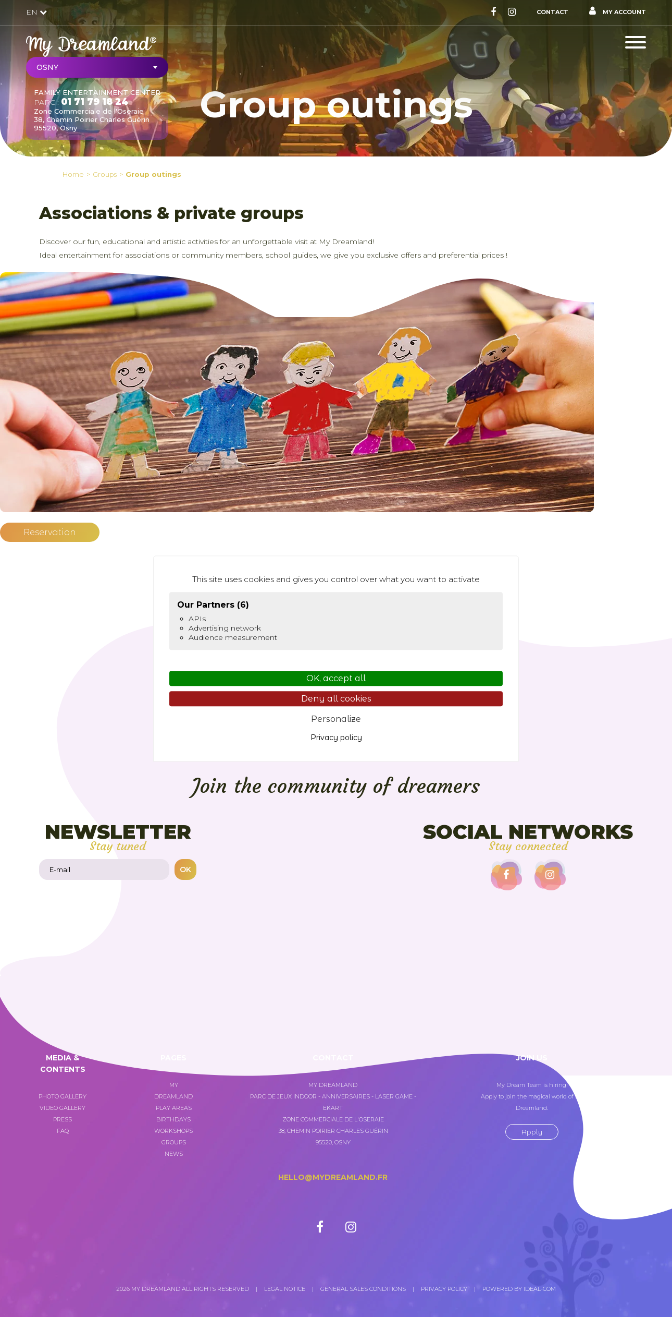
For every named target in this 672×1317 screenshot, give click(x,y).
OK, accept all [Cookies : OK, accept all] (336, 678)
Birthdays (173, 1119)
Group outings (153, 174)
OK (185, 869)
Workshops (173, 1130)
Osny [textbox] (47, 67)
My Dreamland (173, 1090)
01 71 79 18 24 (94, 101)
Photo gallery (62, 1096)
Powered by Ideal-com (519, 1288)
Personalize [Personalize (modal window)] (336, 719)
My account (617, 11)
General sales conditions (363, 1288)
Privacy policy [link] (336, 737)
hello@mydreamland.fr (333, 1177)
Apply (531, 1132)
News (174, 1153)
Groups (173, 1142)
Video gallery (62, 1107)
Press (62, 1119)
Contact (552, 12)
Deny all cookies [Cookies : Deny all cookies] (336, 699)
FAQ (63, 1130)
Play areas (174, 1107)
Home (73, 174)
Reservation (49, 532)
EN (36, 12)
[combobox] (97, 67)
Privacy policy (444, 1288)
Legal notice (284, 1288)
